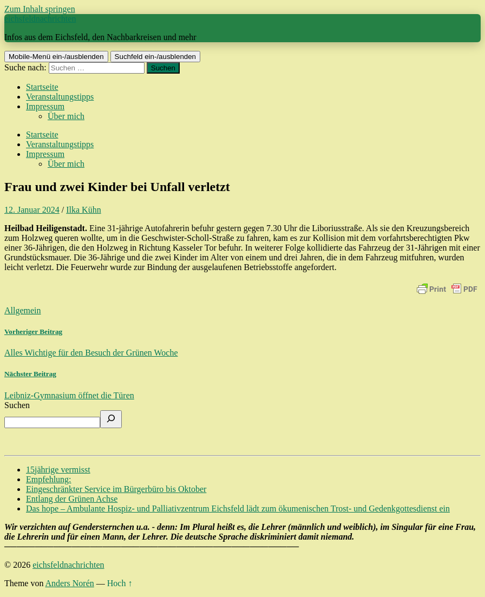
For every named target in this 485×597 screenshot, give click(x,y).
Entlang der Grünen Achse (71, 498)
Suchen (17, 405)
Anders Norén (69, 583)
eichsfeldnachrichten (40, 18)
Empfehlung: (48, 479)
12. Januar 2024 (32, 209)
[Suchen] (111, 419)
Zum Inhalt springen (39, 9)
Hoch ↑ (120, 583)
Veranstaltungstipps (60, 96)
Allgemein (22, 310)
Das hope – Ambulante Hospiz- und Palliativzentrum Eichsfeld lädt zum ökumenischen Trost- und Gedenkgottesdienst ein (238, 508)
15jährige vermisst (58, 469)
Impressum (45, 106)
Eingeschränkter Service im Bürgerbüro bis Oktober (116, 489)
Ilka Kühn (83, 209)
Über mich (66, 116)
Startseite (42, 86)
